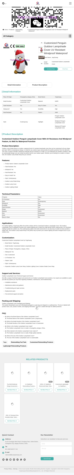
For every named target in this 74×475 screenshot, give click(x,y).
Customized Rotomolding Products (41, 342)
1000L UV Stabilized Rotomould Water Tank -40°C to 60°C (45, 385)
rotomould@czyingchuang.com (13, 455)
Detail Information (14, 85)
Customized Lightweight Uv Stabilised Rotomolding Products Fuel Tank (61, 385)
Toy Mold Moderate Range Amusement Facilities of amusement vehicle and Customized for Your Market (12, 385)
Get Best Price (52, 69)
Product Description (39, 85)
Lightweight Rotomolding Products (14, 346)
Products (11, 29)
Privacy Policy (8, 469)
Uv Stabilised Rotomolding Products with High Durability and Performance (28, 385)
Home (6, 29)
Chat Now (66, 69)
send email (47, 458)
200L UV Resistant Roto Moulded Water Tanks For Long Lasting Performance (12, 416)
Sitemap (15, 469)
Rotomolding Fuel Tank (18, 342)
